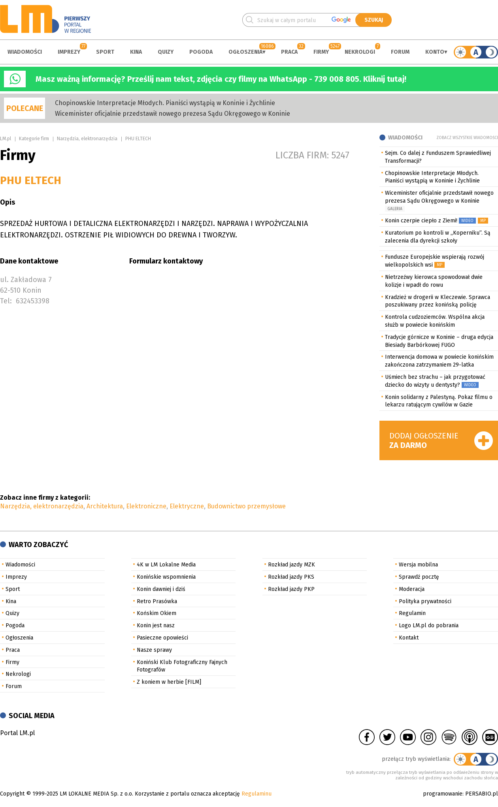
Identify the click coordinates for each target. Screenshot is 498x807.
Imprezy (69, 52)
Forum (400, 52)
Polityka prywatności (425, 601)
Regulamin (412, 613)
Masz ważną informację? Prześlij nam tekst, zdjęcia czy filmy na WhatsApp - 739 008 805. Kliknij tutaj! (221, 79)
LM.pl (5, 138)
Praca (289, 52)
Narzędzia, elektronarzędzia (87, 138)
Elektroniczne (146, 506)
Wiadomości (25, 52)
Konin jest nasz (156, 625)
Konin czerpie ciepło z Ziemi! (421, 220)
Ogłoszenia (245, 52)
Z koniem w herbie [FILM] (169, 682)
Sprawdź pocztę (419, 577)
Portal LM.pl (17, 733)
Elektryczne (187, 506)
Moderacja (411, 589)
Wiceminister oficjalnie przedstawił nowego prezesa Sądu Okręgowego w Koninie (172, 113)
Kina (136, 52)
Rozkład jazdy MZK (291, 564)
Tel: (6, 301)
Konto (434, 52)
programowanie (442, 793)
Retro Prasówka (157, 601)
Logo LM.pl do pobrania (428, 625)
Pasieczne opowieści (162, 637)
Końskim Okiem (156, 613)
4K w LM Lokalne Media (166, 564)
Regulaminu (256, 793)
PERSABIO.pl (481, 793)
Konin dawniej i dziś (161, 589)
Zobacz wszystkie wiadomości (467, 137)
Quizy (166, 52)
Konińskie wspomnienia (166, 577)
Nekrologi (360, 52)
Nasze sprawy (154, 650)
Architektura (105, 506)
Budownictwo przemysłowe (246, 506)
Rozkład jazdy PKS (291, 577)
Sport (105, 52)
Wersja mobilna (418, 564)
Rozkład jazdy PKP (291, 589)
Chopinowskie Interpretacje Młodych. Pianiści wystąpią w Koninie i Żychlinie (165, 103)
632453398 (32, 301)
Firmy (321, 52)
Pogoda (201, 52)
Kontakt (409, 637)
